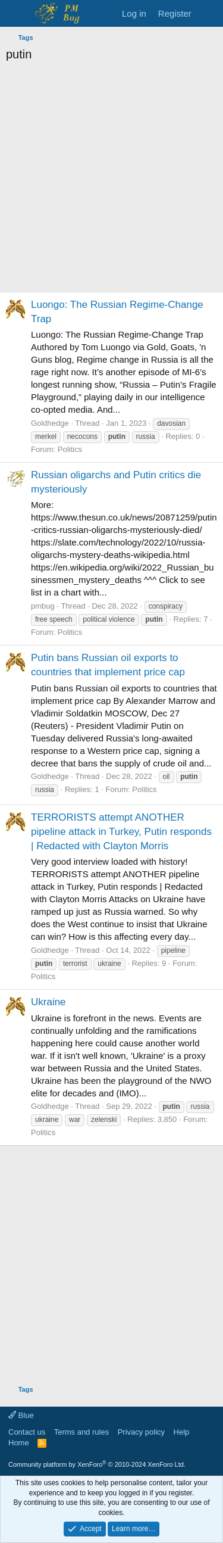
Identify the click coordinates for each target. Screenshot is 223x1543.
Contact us (26, 1431)
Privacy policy (141, 1431)
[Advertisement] (111, 180)
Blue (21, 1415)
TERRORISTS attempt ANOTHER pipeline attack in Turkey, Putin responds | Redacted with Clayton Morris (121, 832)
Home (18, 1442)
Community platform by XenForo (97, 1464)
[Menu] (16, 14)
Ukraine (48, 1002)
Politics (70, 449)
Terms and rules (81, 1431)
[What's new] (209, 13)
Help (182, 1431)
